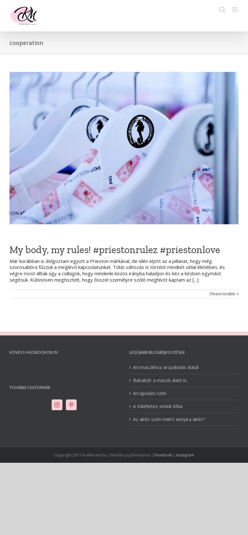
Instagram (185, 455)
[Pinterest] (71, 404)
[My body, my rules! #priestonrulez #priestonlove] (124, 148)
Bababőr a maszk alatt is (160, 380)
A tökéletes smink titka (157, 406)
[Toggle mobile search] (222, 9)
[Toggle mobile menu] (235, 9)
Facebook (163, 455)
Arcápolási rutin (149, 393)
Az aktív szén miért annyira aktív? (169, 419)
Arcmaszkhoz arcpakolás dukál (166, 367)
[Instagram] (57, 404)
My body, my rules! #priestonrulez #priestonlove (115, 250)
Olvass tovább (222, 293)
